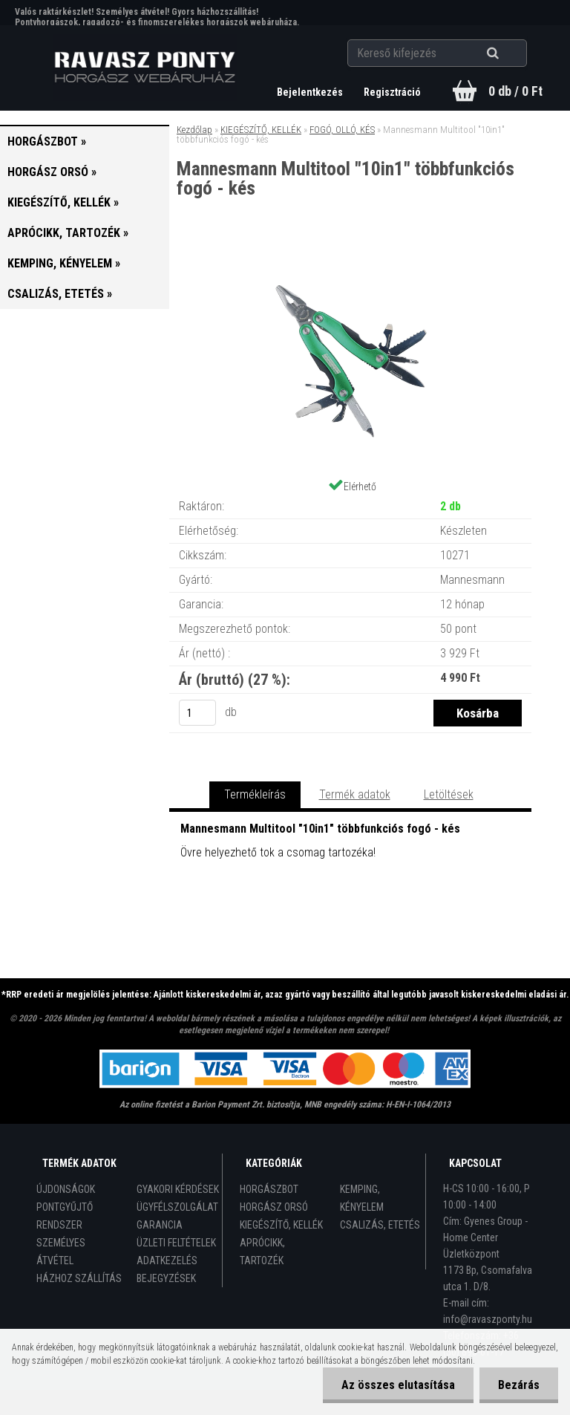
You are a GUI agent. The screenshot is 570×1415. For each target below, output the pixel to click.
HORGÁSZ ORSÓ (274, 1207)
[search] (511, 53)
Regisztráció (392, 92)
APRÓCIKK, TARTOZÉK (262, 1251)
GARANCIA (160, 1225)
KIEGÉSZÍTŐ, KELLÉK (260, 129)
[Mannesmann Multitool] (350, 260)
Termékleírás (255, 794)
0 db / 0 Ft (515, 91)
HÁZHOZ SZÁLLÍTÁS (79, 1278)
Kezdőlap (194, 129)
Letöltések (449, 794)
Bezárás (519, 1385)
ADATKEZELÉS (167, 1260)
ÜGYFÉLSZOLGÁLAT (177, 1207)
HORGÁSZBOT (269, 1189)
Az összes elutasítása (398, 1385)
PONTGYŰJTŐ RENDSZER (64, 1216)
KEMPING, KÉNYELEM (362, 1198)
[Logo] (145, 67)
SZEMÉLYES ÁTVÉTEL (60, 1251)
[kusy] (197, 713)
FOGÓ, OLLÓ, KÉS (342, 129)
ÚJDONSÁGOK (65, 1189)
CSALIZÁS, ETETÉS (380, 1225)
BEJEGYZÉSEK (166, 1278)
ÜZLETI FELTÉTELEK (176, 1243)
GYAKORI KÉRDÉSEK (178, 1189)
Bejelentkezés (311, 92)
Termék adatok (354, 794)
